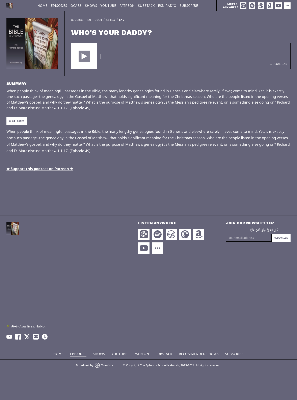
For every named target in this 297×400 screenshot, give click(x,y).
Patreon (127, 5)
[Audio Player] (181, 56)
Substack (146, 5)
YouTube (108, 5)
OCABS (76, 5)
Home (42, 5)
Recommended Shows (199, 354)
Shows (91, 5)
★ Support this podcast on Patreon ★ (39, 168)
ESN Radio (167, 5)
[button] (84, 56)
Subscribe (189, 5)
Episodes (59, 5)
